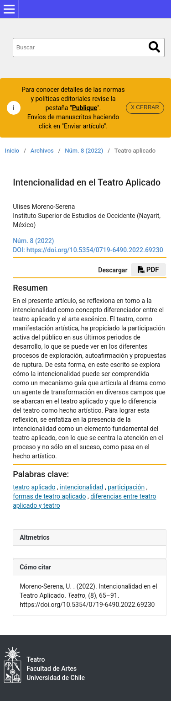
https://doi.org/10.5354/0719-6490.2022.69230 (94, 250)
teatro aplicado (34, 487)
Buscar (154, 47)
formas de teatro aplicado (49, 496)
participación (126, 487)
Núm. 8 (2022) (84, 150)
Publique (84, 108)
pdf (148, 270)
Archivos (42, 150)
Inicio (12, 150)
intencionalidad (81, 487)
